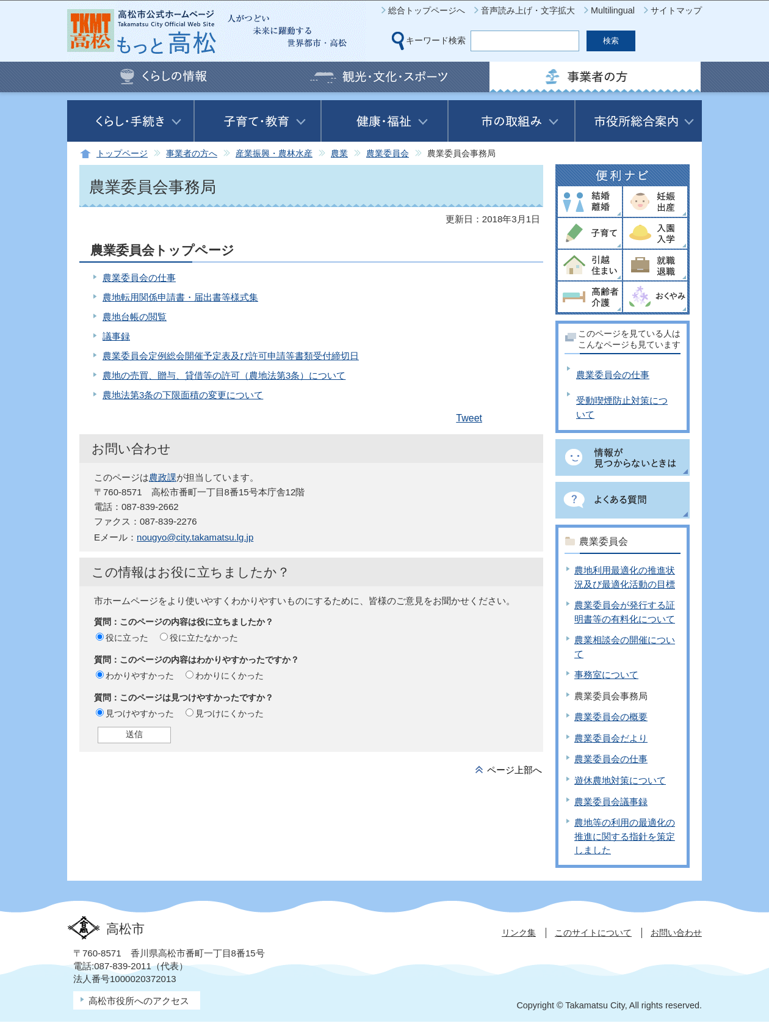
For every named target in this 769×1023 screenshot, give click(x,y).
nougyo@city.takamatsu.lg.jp (195, 537)
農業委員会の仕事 (139, 277)
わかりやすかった (140, 675)
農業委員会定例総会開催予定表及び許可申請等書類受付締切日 (231, 356)
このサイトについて (593, 932)
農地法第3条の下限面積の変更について (183, 395)
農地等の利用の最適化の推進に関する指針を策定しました (624, 836)
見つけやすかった (140, 713)
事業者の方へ (191, 153)
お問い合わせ (676, 932)
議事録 (116, 336)
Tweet (469, 418)
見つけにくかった (229, 713)
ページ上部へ (514, 770)
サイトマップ (676, 10)
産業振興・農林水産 (274, 153)
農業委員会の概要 (611, 717)
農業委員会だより (611, 738)
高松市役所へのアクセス (138, 1001)
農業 (339, 153)
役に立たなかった (204, 638)
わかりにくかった (229, 675)
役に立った (127, 638)
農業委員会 (387, 153)
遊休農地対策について (620, 780)
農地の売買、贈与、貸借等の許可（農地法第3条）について (224, 375)
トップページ (122, 153)
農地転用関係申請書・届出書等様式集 (180, 297)
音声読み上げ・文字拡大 (528, 10)
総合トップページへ (426, 10)
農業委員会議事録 (611, 801)
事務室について (606, 674)
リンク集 (519, 932)
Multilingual (613, 10)
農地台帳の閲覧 (135, 316)
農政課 (162, 477)
